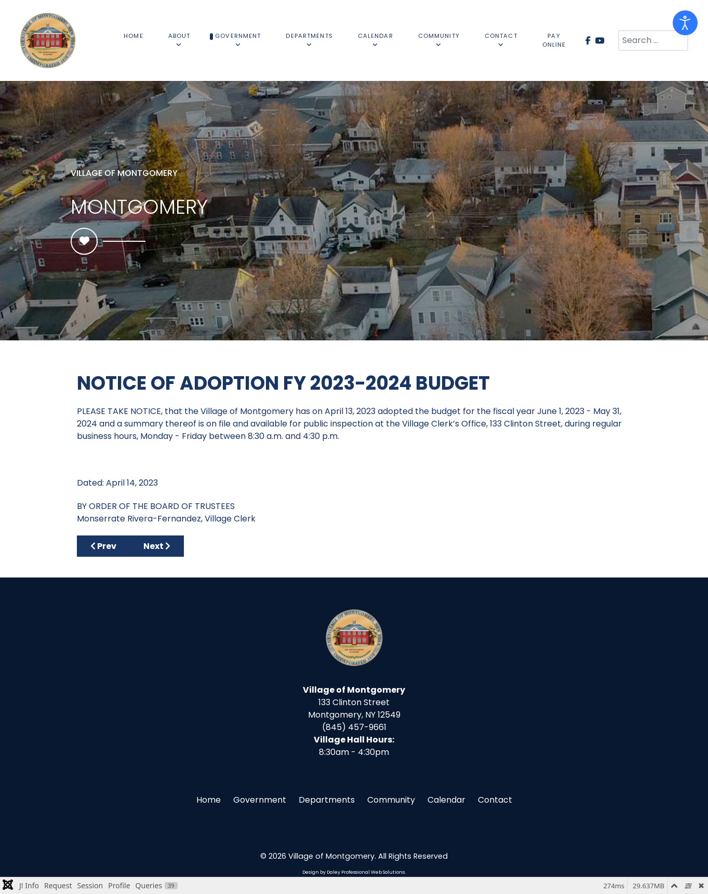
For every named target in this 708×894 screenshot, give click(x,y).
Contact (495, 800)
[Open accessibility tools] (685, 22)
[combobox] (653, 40)
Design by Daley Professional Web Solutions (353, 872)
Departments (327, 800)
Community (391, 800)
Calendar (446, 800)
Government (259, 800)
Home (208, 800)
